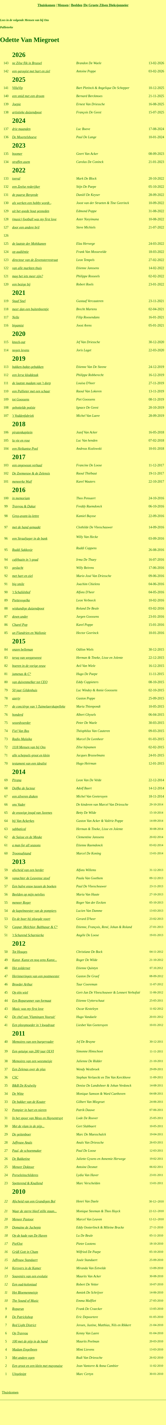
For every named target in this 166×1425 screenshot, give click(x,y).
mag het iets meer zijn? (27, 276)
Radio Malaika (22, 739)
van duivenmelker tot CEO (29, 682)
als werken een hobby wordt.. (31, 203)
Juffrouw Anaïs (22, 1142)
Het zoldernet (21, 968)
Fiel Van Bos (20, 731)
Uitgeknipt (19, 1374)
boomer (17, 154)
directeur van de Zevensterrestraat (35, 260)
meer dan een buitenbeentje (30, 309)
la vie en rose (21, 440)
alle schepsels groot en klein (31, 755)
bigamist (18, 325)
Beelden (76, 5)
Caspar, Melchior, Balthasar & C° (35, 927)
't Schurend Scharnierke (28, 935)
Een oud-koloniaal (24, 1284)
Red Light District (24, 1325)
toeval (16, 178)
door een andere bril (25, 227)
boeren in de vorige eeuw (29, 666)
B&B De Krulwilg (24, 1085)
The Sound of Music (25, 1301)
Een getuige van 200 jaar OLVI (33, 1051)
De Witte (18, 1094)
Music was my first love (28, 1009)
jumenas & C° (21, 674)
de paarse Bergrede (25, 195)
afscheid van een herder (28, 870)
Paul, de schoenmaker (27, 1151)
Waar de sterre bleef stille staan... (34, 1211)
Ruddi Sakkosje (22, 550)
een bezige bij (21, 284)
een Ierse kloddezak (25, 375)
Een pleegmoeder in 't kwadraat (33, 1025)
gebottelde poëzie (23, 407)
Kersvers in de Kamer (26, 1268)
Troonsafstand (21, 853)
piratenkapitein (22, 432)
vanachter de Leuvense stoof (31, 878)
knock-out (18, 342)
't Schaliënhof (21, 592)
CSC (15, 1077)
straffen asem (21, 162)
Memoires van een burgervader (33, 1042)
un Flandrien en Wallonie (29, 633)
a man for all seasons (26, 845)
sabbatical (19, 829)
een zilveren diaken (25, 796)
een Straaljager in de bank (29, 538)
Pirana (16, 780)
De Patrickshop (22, 1317)
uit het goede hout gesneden (30, 211)
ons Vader (18, 804)
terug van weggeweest (27, 657)
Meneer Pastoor (23, 1219)
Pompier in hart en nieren (29, 1110)
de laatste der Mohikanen (29, 243)
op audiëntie (20, 252)
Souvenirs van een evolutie (30, 1276)
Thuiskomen (46, 5)
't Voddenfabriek (23, 416)
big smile (18, 584)
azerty (16, 698)
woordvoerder (21, 723)
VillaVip (17, 88)
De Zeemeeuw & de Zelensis (31, 473)
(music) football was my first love (34, 219)
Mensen (63, 5)
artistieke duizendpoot (27, 112)
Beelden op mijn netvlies (28, 894)
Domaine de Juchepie (26, 1227)
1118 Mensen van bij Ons (29, 747)
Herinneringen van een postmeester (35, 976)
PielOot (17, 1244)
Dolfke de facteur (23, 788)
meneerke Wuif (22, 481)
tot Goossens (20, 399)
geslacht (17, 568)
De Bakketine (21, 1159)
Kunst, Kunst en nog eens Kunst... (34, 960)
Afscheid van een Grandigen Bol (33, 1201)
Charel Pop (19, 625)
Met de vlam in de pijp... (28, 1126)
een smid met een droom (28, 96)
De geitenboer (21, 1134)
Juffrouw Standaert (25, 1260)
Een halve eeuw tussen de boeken (34, 886)
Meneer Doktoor (23, 1167)
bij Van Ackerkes (23, 821)
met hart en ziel (22, 576)
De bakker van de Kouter (29, 1102)
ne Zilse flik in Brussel (27, 63)
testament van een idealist (29, 763)
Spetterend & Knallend (27, 1183)
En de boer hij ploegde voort (31, 919)
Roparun (18, 1309)
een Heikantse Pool (25, 448)
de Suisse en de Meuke (27, 837)
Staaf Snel (19, 301)
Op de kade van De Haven (29, 1235)
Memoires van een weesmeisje (32, 1061)
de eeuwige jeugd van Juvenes (32, 813)
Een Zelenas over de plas (29, 1069)
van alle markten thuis (27, 268)
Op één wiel (20, 992)
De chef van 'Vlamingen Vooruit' (33, 1017)
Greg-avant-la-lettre (25, 516)
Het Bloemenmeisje (25, 1292)
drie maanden (21, 129)
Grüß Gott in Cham (25, 1252)
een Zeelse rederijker (26, 187)
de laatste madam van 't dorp (31, 383)
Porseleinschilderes (25, 1175)
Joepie (16, 104)
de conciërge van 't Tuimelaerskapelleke (38, 706)
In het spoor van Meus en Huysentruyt (37, 1118)
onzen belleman (22, 649)
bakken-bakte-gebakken (28, 367)
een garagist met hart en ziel (31, 71)
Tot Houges (19, 952)
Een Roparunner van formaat (31, 1000)
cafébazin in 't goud (25, 559)
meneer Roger (21, 902)
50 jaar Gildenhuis (24, 690)
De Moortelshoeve (24, 137)
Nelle (15, 317)
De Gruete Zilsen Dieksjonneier (106, 5)
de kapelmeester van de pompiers (34, 911)
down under (20, 616)
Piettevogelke (21, 600)
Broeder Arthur (22, 984)
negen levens (20, 350)
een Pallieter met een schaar (31, 391)
